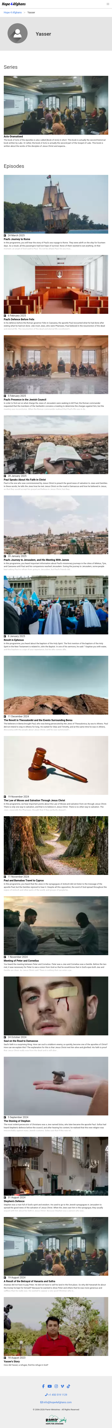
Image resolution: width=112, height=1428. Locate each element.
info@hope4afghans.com (56, 1402)
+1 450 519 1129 (56, 1394)
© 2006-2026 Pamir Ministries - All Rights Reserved (56, 1409)
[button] (108, 4)
